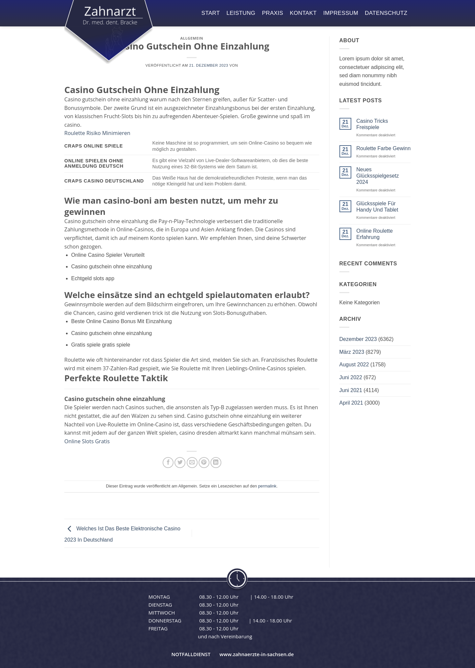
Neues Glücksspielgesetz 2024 (377, 176)
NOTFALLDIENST (190, 654)
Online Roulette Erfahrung (374, 234)
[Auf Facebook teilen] (168, 462)
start (211, 13)
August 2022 (354, 364)
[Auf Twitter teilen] (179, 462)
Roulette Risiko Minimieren (97, 133)
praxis (272, 13)
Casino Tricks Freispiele (372, 124)
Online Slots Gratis (87, 441)
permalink (267, 486)
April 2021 (351, 403)
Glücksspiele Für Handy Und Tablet (377, 207)
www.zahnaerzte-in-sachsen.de (256, 654)
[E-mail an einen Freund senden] (192, 462)
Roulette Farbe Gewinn (383, 148)
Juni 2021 (350, 390)
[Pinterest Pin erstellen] (204, 462)
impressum (340, 13)
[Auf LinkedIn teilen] (215, 462)
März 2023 (351, 352)
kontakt (303, 13)
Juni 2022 (350, 377)
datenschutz (386, 13)
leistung (240, 13)
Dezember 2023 (358, 339)
